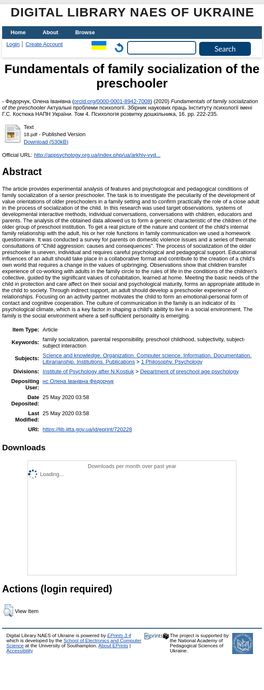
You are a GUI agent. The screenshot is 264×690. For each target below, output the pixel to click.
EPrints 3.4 (119, 635)
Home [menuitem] (18, 32)
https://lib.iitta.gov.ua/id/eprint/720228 (87, 429)
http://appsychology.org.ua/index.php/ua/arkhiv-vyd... (97, 155)
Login (12, 44)
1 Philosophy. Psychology (172, 362)
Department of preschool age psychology (189, 371)
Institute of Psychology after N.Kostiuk (88, 371)
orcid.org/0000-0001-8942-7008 (112, 101)
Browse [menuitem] (85, 32)
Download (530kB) (46, 142)
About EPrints (113, 645)
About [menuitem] (50, 32)
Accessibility (19, 650)
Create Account (44, 44)
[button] (8, 610)
